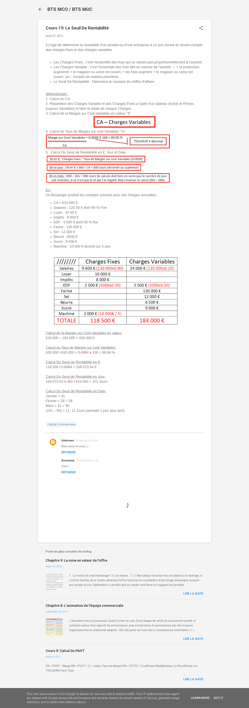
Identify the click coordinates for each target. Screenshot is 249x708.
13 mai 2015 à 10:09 (86, 440)
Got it (218, 698)
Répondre (68, 452)
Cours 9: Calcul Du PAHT (65, 651)
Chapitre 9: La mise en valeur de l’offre (76, 560)
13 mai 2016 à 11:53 (87, 460)
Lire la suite (193, 593)
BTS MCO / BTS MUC (69, 9)
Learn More (200, 698)
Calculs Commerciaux (61, 424)
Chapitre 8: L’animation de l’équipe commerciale (84, 606)
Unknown (67, 440)
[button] (201, 28)
